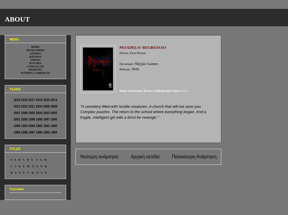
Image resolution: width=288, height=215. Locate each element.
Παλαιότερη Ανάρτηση (194, 156)
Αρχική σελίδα (145, 156)
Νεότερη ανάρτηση (99, 156)
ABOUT (17, 19)
